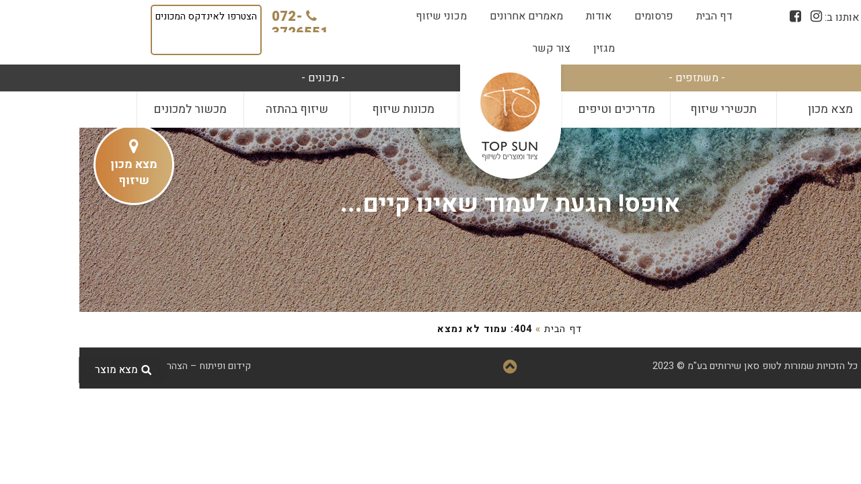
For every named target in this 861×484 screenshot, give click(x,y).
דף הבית (635, 16)
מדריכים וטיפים (537, 109)
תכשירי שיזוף (644, 109)
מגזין (524, 48)
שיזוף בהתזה (217, 109)
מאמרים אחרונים (447, 16)
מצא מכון (751, 109)
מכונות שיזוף (324, 109)
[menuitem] (635, 16)
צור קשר (472, 48)
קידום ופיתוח (146, 366)
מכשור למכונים (110, 109)
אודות (519, 16)
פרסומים (574, 16)
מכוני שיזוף (361, 16)
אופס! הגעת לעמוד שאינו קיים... (431, 204)
